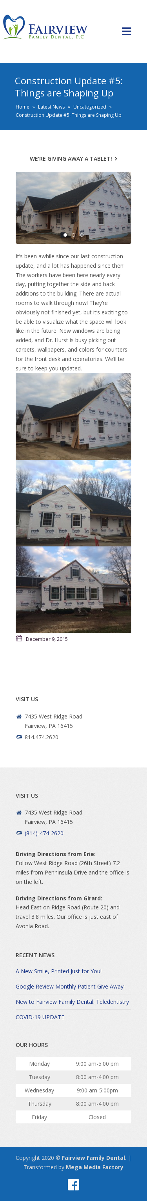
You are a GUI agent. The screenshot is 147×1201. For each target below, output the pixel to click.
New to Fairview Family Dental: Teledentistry (72, 1001)
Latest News (51, 106)
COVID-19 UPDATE (40, 1017)
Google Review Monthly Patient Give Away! (70, 986)
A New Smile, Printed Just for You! (59, 971)
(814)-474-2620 (44, 833)
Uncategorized (89, 106)
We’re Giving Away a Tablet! (71, 158)
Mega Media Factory (94, 1167)
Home (22, 106)
